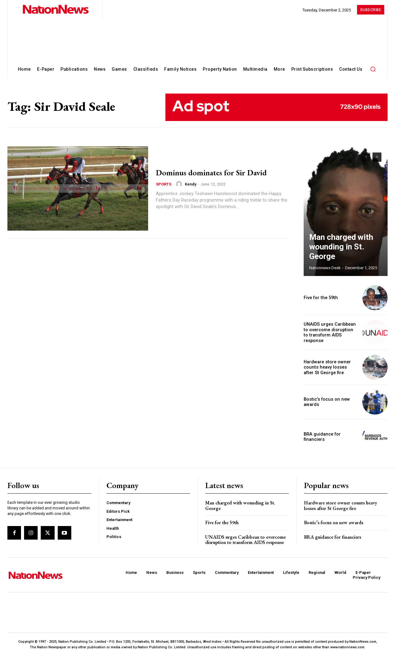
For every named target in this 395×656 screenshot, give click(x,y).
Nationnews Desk (325, 267)
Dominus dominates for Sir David (219, 172)
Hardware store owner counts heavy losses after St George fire (330, 367)
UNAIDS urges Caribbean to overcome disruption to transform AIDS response (330, 332)
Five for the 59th (320, 297)
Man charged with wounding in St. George (342, 253)
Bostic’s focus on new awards (333, 522)
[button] (373, 69)
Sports (163, 184)
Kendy (190, 184)
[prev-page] (365, 157)
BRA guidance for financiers (321, 437)
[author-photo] (180, 184)
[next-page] (376, 157)
